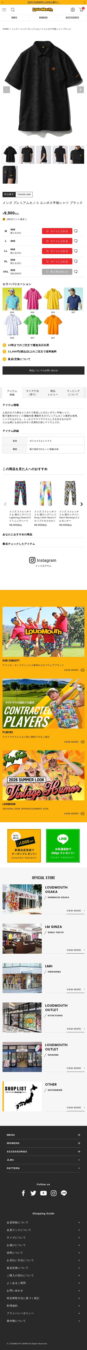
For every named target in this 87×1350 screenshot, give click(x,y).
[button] (5, 504)
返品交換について (17, 1267)
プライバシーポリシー (20, 1313)
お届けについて (16, 1245)
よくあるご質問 (16, 1283)
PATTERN (13, 1168)
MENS (14, 17)
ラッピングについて (73, 393)
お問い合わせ (15, 1290)
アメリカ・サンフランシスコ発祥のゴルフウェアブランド (43, 639)
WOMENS (43, 17)
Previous (6, 89)
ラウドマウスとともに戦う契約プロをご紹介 (43, 711)
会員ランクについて (19, 1229)
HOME (6, 29)
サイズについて (16, 1237)
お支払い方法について (20, 1260)
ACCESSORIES (72, 17)
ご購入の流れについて (20, 1275)
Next (80, 89)
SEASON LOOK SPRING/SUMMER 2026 (43, 782)
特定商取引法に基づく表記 (23, 1298)
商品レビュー (53, 393)
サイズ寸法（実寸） (32, 393)
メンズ (15, 29)
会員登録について (17, 1222)
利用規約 (12, 1305)
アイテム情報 (12, 393)
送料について (15, 1252)
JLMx (10, 1159)
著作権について (16, 1320)
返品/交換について (19, 359)
